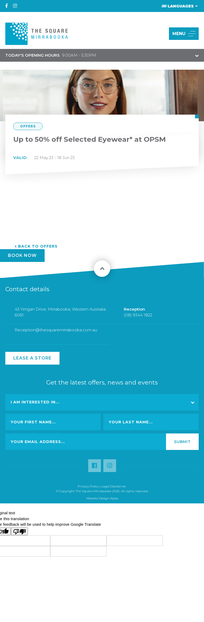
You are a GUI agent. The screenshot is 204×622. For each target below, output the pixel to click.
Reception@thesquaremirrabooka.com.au (56, 333)
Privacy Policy (88, 486)
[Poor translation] (19, 531)
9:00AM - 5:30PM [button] (50, 55)
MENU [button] (184, 33)
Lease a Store (32, 358)
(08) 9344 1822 (138, 318)
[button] (158, 33)
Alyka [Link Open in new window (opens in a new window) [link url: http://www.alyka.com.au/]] (114, 498)
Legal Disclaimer (113, 486)
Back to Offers (38, 246)
